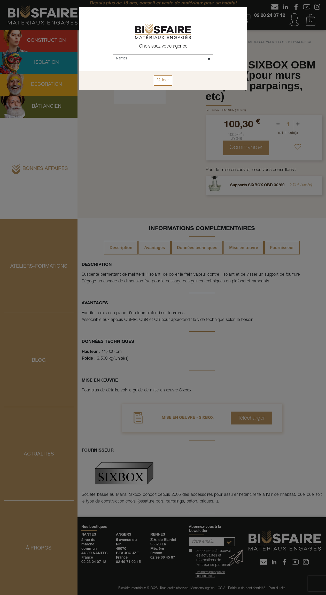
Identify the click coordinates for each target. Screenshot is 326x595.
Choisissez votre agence (163, 46)
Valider (163, 81)
